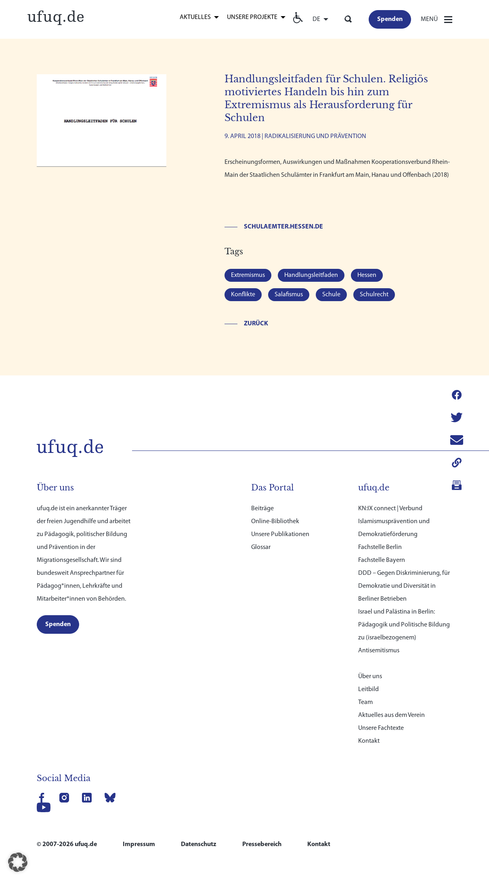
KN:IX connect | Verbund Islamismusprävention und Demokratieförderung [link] (394, 487)
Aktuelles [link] (195, 17)
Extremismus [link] (248, 275)
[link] (55, 16)
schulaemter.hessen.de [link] (283, 227)
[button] (18, 862)
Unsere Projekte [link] (252, 17)
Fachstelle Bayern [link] (381, 525)
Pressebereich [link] (261, 810)
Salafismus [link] (289, 294)
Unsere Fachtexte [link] (381, 693)
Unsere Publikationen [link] (280, 500)
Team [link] (365, 667)
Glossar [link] (261, 512)
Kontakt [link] (369, 706)
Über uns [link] (370, 642)
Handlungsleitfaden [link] (311, 275)
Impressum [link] (139, 810)
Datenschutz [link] (198, 810)
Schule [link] (331, 294)
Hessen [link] (366, 275)
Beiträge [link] (262, 474)
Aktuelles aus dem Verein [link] (391, 680)
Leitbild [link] (368, 655)
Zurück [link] (256, 324)
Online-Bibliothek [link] (275, 487)
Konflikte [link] (243, 294)
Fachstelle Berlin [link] (380, 512)
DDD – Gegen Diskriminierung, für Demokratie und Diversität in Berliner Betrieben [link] (404, 551)
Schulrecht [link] (374, 294)
